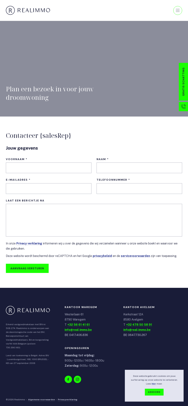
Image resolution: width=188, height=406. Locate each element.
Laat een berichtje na (25, 200)
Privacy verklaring (29, 243)
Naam (101, 159)
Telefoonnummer (112, 179)
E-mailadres (17, 179)
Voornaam (15, 159)
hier (154, 384)
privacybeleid (102, 256)
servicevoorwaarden (135, 256)
